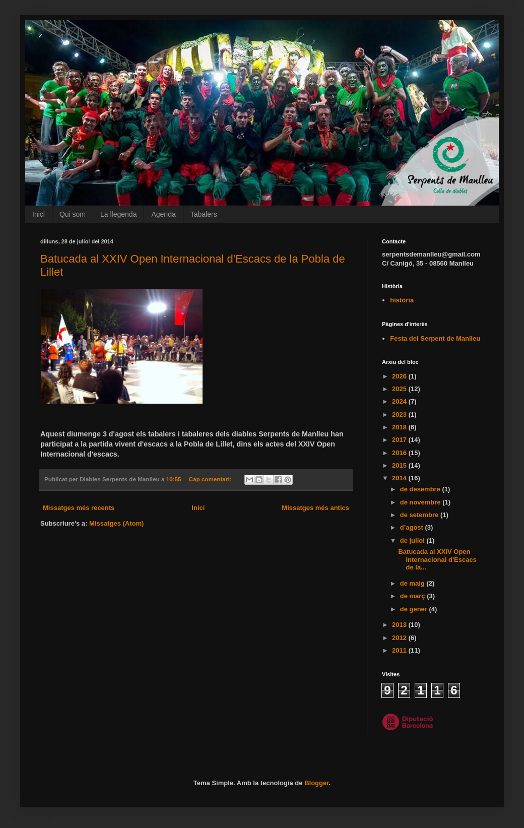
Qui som (72, 214)
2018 (400, 427)
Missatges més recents (78, 508)
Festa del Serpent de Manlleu (435, 338)
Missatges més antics (315, 508)
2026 (400, 376)
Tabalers (203, 214)
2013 (400, 624)
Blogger (316, 783)
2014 (400, 478)
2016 (400, 453)
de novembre (421, 502)
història (402, 300)
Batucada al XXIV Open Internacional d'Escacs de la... (437, 559)
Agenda (163, 214)
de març (413, 596)
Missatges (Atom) (116, 523)
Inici (38, 214)
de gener (414, 609)
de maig (413, 583)
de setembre (420, 515)
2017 (400, 439)
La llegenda (118, 214)
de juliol (413, 540)
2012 (400, 638)
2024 (400, 401)
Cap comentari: (210, 479)
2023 (400, 414)
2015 (400, 465)
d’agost (412, 527)
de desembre (421, 489)
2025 (400, 389)
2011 (400, 650)
